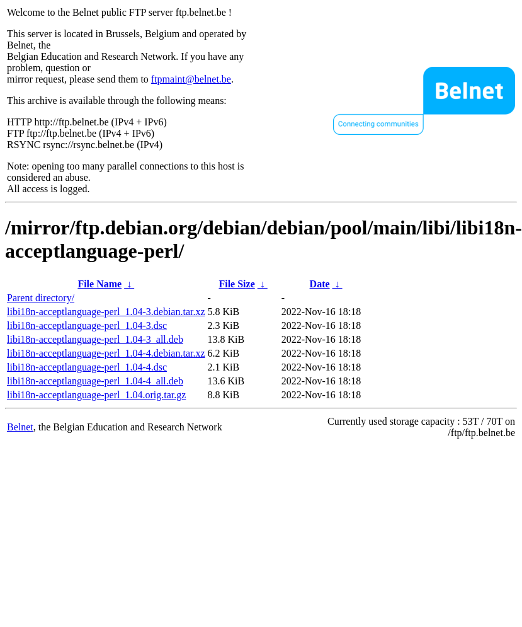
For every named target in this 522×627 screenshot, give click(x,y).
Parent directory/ (40, 297)
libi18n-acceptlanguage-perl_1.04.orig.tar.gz (96, 394)
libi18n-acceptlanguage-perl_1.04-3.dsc (87, 325)
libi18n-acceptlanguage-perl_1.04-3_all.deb (95, 339)
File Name (99, 284)
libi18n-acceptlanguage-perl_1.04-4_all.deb (95, 381)
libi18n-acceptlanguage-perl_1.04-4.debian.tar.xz (106, 353)
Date (320, 284)
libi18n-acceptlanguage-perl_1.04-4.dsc (87, 367)
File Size (236, 284)
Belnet (20, 427)
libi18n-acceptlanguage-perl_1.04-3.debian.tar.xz (106, 311)
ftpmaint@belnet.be (191, 79)
